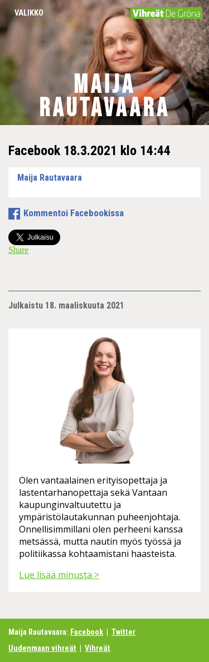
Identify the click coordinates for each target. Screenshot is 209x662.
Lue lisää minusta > (59, 575)
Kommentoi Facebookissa (73, 212)
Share (18, 250)
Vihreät (97, 648)
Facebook (86, 632)
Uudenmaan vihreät (42, 648)
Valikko (28, 13)
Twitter (123, 632)
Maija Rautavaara (104, 96)
